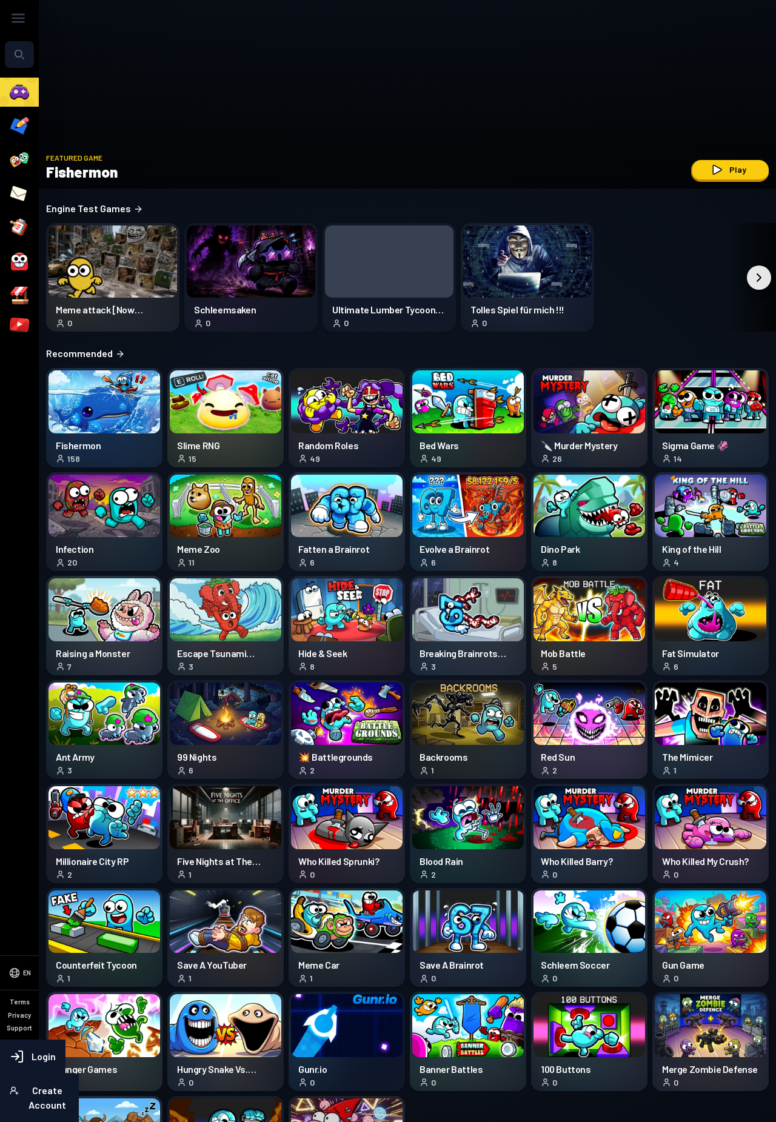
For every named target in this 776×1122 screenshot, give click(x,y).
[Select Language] (77, 975)
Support (23, 1034)
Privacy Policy (33, 1020)
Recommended (201, 353)
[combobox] (77, 89)
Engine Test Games (210, 208)
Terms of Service (37, 1005)
